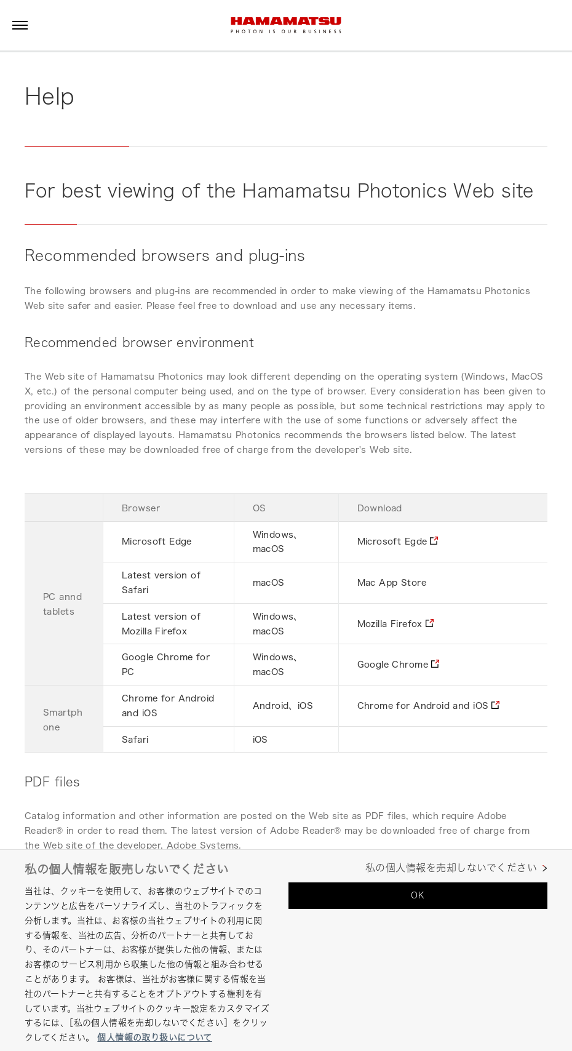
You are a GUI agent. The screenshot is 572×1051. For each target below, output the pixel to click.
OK (417, 895)
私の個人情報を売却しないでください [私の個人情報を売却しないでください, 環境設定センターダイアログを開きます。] (451, 868)
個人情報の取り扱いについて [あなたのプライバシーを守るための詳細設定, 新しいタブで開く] (154, 1037)
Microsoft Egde (392, 541)
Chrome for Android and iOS (423, 705)
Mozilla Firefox (390, 623)
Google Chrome (392, 664)
